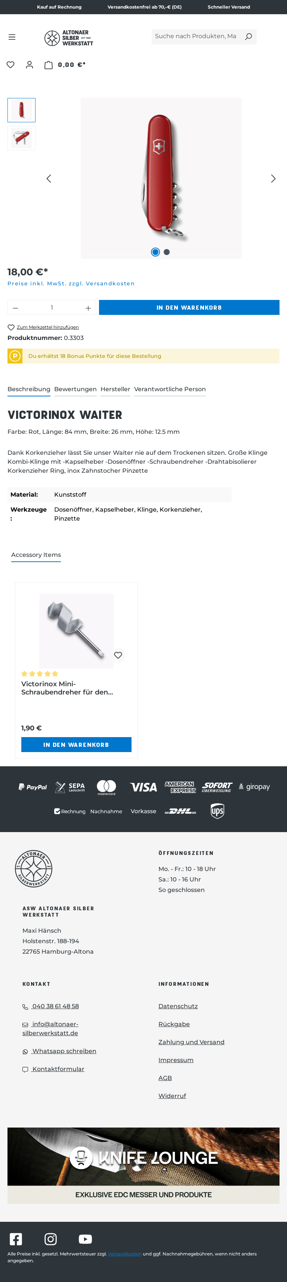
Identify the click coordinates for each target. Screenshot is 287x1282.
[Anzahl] (52, 307)
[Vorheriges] (48, 178)
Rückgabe (174, 1024)
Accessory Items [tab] (36, 554)
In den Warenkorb (189, 307)
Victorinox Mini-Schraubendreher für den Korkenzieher (64, 688)
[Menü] (11, 36)
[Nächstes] (273, 178)
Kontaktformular (53, 1069)
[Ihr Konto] (29, 64)
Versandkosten (125, 1254)
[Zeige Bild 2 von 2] (167, 252)
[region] (143, 178)
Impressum (176, 1060)
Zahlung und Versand (191, 1042)
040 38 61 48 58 (50, 1006)
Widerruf (172, 1095)
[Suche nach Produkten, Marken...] (196, 37)
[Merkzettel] (10, 64)
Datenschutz (178, 1006)
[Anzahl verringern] (15, 307)
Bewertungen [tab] (75, 389)
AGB (165, 1078)
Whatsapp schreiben (59, 1051)
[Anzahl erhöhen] (88, 307)
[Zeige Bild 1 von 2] (155, 252)
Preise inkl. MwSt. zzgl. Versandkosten (71, 283)
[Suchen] (248, 37)
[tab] (28, 389)
